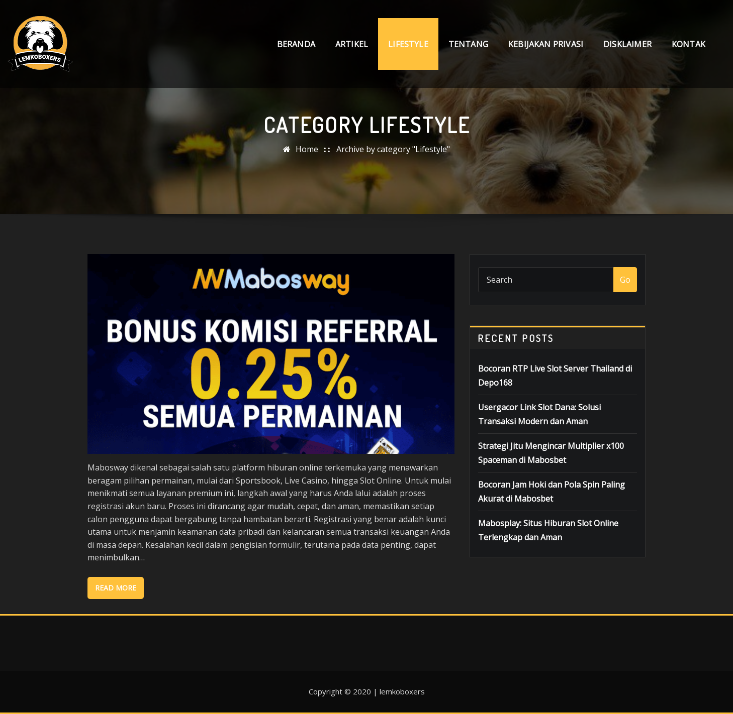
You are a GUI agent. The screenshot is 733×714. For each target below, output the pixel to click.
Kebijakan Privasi (545, 44)
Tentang (468, 44)
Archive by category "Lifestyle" (393, 149)
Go (625, 279)
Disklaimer (627, 44)
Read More (115, 587)
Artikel (351, 44)
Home (307, 149)
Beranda (296, 44)
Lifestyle (408, 44)
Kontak (688, 44)
